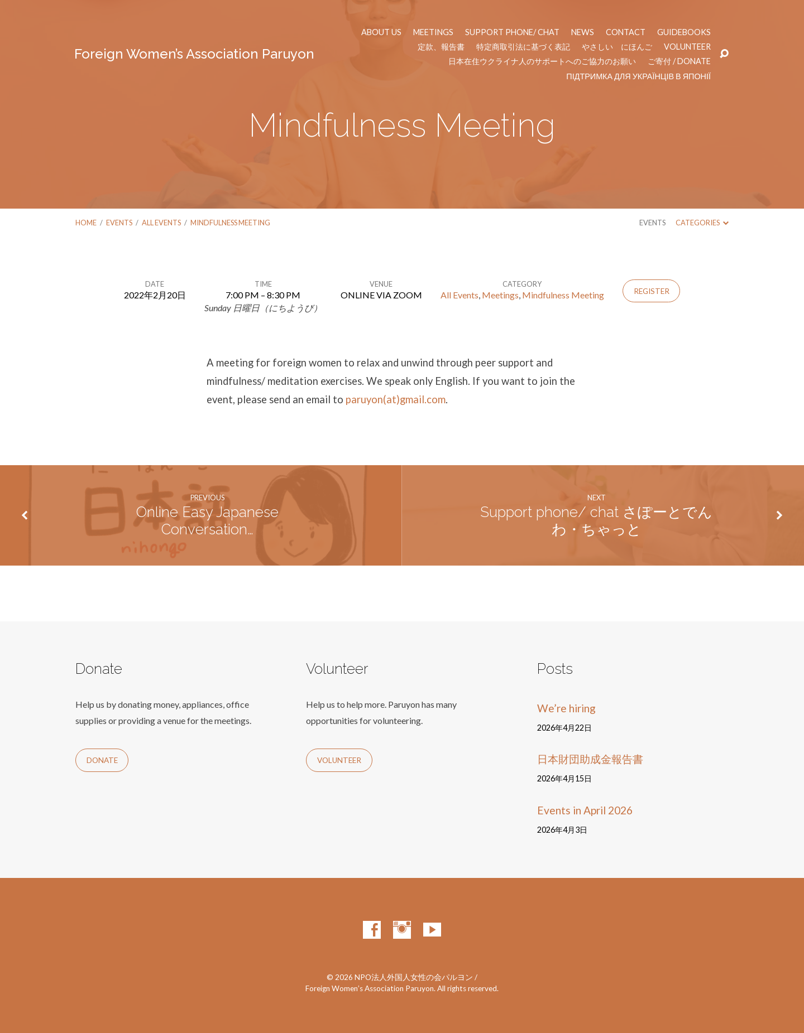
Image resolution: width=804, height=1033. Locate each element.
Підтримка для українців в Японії (638, 76)
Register (651, 291)
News (582, 32)
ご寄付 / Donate (679, 61)
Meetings (433, 32)
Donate (102, 760)
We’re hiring (566, 708)
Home (86, 222)
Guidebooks (684, 32)
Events (119, 222)
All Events (161, 222)
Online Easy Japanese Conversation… (207, 521)
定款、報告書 (441, 47)
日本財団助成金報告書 (590, 758)
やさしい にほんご (617, 47)
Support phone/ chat (512, 32)
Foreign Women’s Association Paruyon (194, 54)
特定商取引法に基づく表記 (523, 47)
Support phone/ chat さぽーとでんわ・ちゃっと (596, 521)
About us (381, 32)
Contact (625, 32)
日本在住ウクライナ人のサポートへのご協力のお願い (542, 61)
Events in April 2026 (585, 810)
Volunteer (687, 47)
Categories (702, 222)
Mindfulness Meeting (230, 222)
